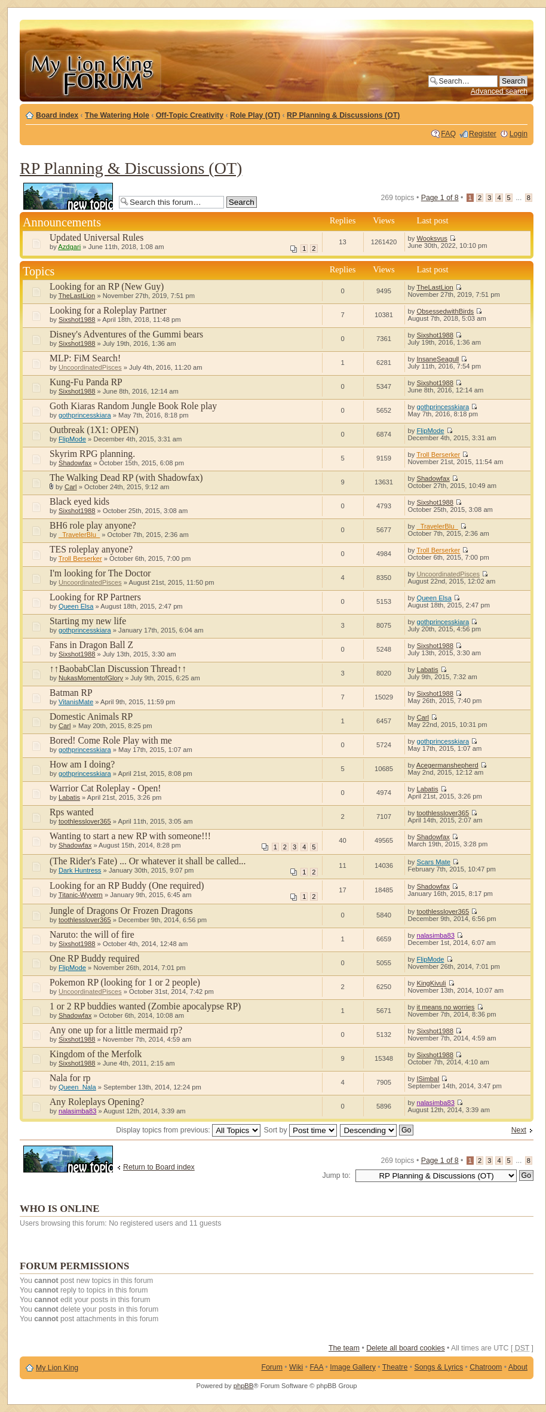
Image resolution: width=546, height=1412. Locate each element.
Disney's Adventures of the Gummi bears (126, 334)
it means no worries (445, 1007)
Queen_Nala (77, 1087)
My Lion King (57, 1368)
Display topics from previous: (188, 1130)
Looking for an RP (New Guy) (107, 286)
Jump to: (337, 1175)
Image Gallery (353, 1367)
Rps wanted (72, 812)
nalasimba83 (435, 935)
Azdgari (69, 246)
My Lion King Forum (92, 73)
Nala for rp (70, 1078)
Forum (272, 1367)
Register (482, 134)
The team (344, 1348)
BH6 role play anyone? (93, 525)
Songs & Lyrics (438, 1367)
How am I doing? (82, 764)
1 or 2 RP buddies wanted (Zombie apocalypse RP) (145, 1006)
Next (518, 1130)
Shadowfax (75, 462)
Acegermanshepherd (447, 765)
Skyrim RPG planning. (92, 454)
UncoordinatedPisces (90, 367)
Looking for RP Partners (95, 597)
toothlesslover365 (85, 821)
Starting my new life (88, 621)
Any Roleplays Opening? (97, 1102)
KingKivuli (431, 983)
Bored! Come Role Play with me (111, 740)
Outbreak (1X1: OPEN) (94, 430)
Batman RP (71, 692)
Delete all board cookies (405, 1348)
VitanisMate (76, 701)
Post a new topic (68, 196)
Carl (71, 486)
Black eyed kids (79, 501)
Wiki (296, 1367)
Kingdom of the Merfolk (96, 1054)
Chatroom (486, 1367)
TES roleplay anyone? (91, 549)
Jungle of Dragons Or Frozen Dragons (121, 910)
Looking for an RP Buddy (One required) (127, 885)
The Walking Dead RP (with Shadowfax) (126, 477)
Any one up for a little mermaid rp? (116, 1030)
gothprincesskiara (85, 415)
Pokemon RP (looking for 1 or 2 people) (125, 982)
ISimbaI (427, 1078)
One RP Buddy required (94, 958)
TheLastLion (77, 295)
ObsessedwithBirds (445, 311)
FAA (317, 1367)
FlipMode (72, 439)
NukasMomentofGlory (91, 678)
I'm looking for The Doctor (100, 573)
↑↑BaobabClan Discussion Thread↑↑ (118, 669)
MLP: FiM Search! (85, 358)
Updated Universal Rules (96, 237)
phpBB (244, 1385)
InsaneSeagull (437, 359)
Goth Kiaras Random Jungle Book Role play (133, 406)
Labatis (427, 669)
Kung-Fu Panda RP (86, 382)
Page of (440, 198)
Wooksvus (431, 238)
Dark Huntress (80, 870)
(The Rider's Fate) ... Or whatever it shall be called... (148, 861)
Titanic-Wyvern (81, 894)
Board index (57, 115)
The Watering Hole (117, 115)
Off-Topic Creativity (189, 115)
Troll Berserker (438, 454)
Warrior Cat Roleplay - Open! (105, 788)
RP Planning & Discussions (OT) (343, 115)
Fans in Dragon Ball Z (91, 645)
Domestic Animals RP (91, 716)
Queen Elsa (76, 606)
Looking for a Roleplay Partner (108, 310)
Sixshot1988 (77, 319)
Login (518, 134)
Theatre (394, 1367)
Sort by (300, 1130)
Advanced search (499, 91)
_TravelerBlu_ (79, 534)
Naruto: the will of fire (92, 934)
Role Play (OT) (255, 115)
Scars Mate (433, 861)
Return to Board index (159, 1167)
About (517, 1367)
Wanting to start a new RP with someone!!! (130, 836)
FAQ (448, 134)
